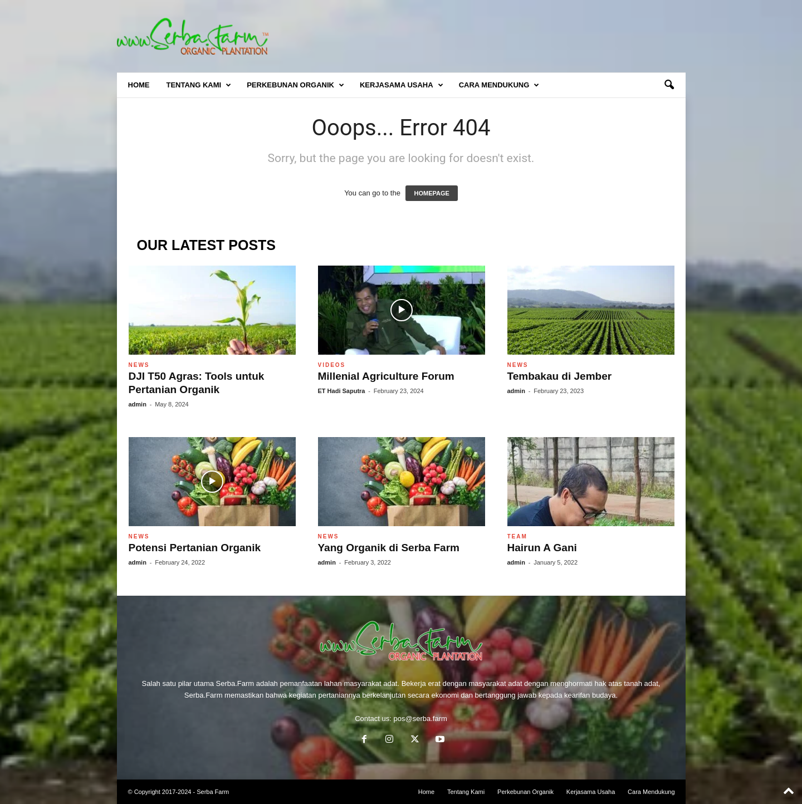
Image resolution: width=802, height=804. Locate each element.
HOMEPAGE (431, 193)
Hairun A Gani (542, 547)
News (139, 365)
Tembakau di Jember (559, 376)
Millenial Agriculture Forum (386, 376)
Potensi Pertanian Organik (195, 547)
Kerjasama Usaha (401, 85)
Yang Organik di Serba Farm (388, 547)
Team (517, 536)
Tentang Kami (199, 85)
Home (139, 85)
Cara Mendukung (499, 85)
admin (137, 404)
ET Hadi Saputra (341, 391)
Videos (332, 365)
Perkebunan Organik (295, 85)
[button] (669, 85)
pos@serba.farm (420, 718)
